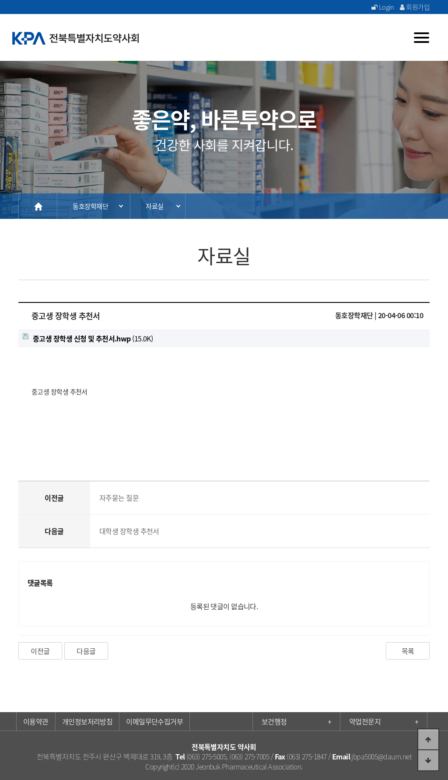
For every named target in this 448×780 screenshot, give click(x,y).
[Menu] (421, 38)
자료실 (154, 206)
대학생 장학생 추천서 (129, 531)
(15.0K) (88, 338)
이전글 (40, 651)
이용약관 (36, 721)
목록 (408, 651)
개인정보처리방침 (87, 721)
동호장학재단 (90, 206)
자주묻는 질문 (119, 497)
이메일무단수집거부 (154, 721)
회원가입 (415, 7)
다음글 (86, 651)
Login (382, 7)
